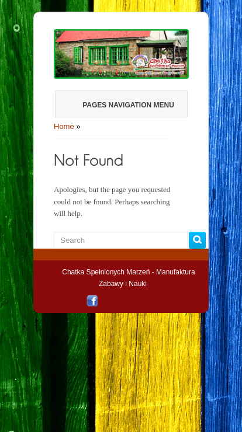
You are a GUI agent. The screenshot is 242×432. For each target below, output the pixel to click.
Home (64, 126)
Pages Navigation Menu (120, 105)
